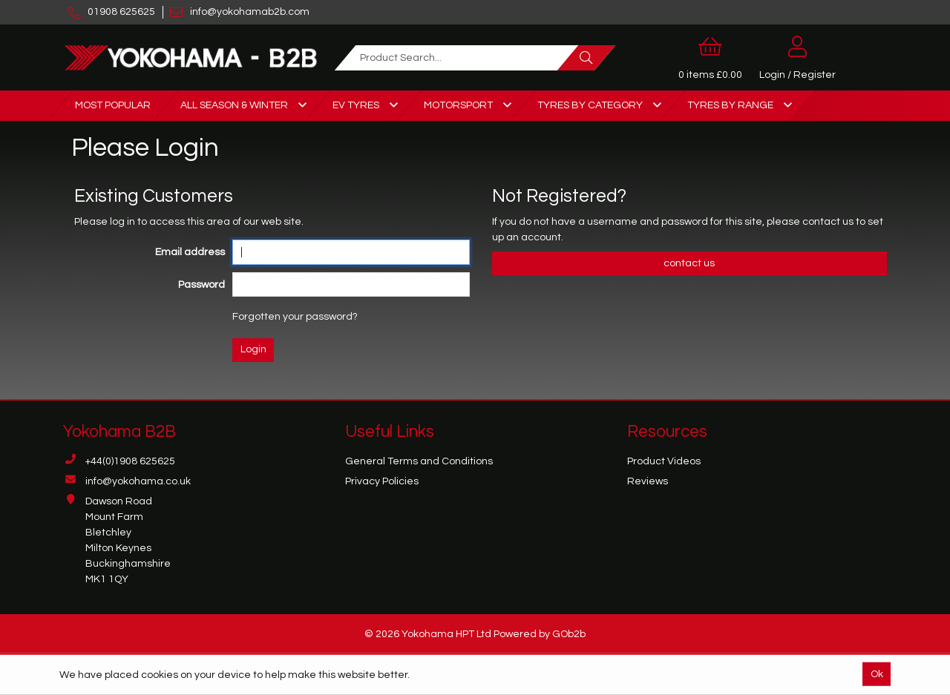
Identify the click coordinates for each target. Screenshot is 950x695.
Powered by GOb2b (540, 634)
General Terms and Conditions (419, 461)
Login (253, 349)
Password (201, 285)
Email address (190, 252)
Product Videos (664, 461)
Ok (877, 673)
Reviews (647, 481)
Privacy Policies (382, 481)
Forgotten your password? (295, 317)
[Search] (586, 57)
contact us (829, 222)
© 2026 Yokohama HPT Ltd (427, 634)
